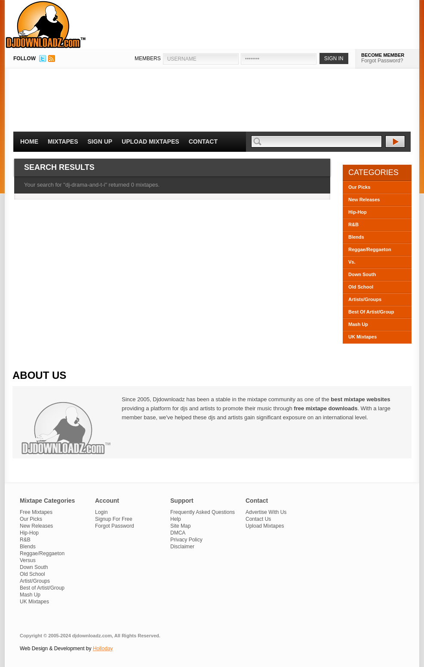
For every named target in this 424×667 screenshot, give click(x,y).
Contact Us (258, 519)
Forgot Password (114, 526)
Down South (362, 274)
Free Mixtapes (36, 512)
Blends (356, 237)
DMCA (177, 533)
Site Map (180, 526)
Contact (203, 141)
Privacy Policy (186, 540)
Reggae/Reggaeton (369, 249)
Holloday (103, 648)
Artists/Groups (364, 299)
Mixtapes (63, 141)
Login (101, 512)
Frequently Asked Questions (202, 512)
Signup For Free (113, 519)
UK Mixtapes (362, 336)
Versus (28, 560)
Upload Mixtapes (150, 141)
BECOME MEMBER (382, 55)
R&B (353, 224)
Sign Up (100, 141)
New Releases (364, 199)
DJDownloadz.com (46, 24)
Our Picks (359, 187)
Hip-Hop (357, 212)
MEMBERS (148, 58)
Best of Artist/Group (42, 588)
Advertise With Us (266, 512)
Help (175, 519)
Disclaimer (182, 547)
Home (29, 141)
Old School (360, 286)
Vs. (352, 261)
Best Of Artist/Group (371, 311)
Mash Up (358, 324)
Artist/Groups (35, 581)
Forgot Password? (382, 61)
